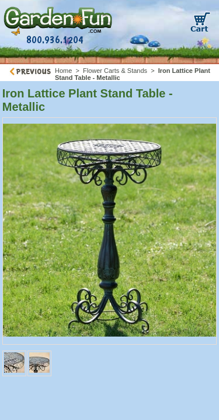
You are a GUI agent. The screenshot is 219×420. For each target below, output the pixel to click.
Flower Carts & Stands (115, 70)
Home (63, 70)
